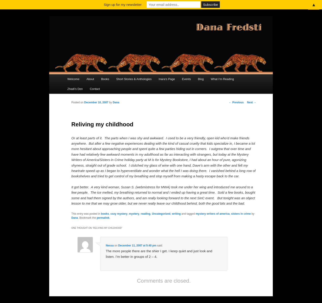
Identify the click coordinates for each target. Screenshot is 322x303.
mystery (134, 213)
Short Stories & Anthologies (134, 79)
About (90, 79)
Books (105, 79)
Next (251, 102)
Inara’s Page (167, 79)
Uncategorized (161, 213)
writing (176, 213)
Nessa (110, 245)
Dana (116, 102)
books (105, 213)
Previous (236, 102)
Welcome (73, 79)
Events (186, 79)
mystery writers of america (213, 213)
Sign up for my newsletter (123, 4)
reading (145, 213)
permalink (103, 217)
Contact (95, 89)
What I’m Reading (222, 79)
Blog (201, 79)
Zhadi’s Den (75, 89)
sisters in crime (241, 213)
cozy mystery (118, 213)
